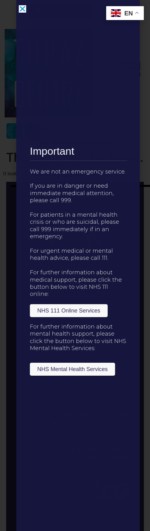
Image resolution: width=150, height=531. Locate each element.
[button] (32, 9)
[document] (75, 265)
